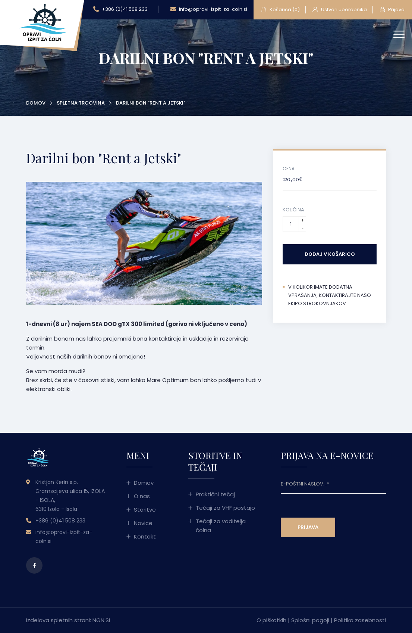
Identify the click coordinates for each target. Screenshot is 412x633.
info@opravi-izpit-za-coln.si (208, 9)
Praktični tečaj (215, 494)
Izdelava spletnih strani (58, 620)
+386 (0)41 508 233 (120, 9)
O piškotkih (271, 620)
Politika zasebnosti (360, 620)
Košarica (280, 9)
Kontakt (145, 536)
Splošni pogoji (310, 620)
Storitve (145, 509)
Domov (35, 102)
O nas (142, 496)
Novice (143, 523)
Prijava (392, 9)
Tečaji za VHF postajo (225, 508)
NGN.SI (101, 620)
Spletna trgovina (81, 102)
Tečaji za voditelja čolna (221, 525)
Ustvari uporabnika (339, 9)
